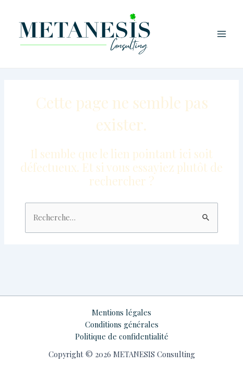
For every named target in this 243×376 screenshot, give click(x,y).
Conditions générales (122, 324)
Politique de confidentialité (121, 336)
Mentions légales (121, 312)
